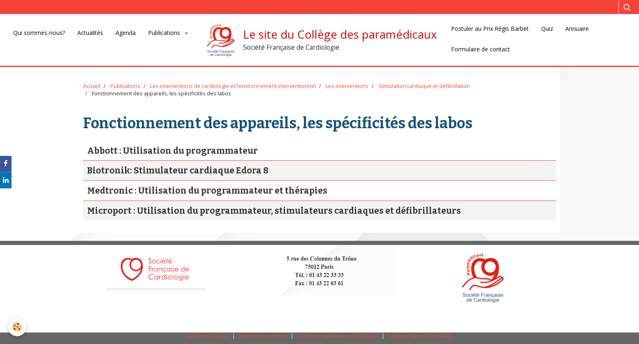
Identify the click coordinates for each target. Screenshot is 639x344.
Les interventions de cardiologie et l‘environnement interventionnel (233, 86)
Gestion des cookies (262, 335)
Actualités (90, 33)
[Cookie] (17, 327)
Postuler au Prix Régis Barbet (490, 28)
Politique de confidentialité (419, 335)
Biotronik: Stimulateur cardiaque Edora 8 (178, 171)
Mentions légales (208, 335)
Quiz (547, 28)
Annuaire (577, 28)
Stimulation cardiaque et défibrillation (424, 86)
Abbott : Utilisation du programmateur (172, 150)
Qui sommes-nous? (39, 33)
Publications (165, 33)
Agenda (126, 33)
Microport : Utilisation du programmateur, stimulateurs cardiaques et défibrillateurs (274, 210)
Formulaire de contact (480, 49)
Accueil (91, 86)
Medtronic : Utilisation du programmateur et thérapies (207, 190)
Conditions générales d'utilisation (337, 335)
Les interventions (347, 86)
